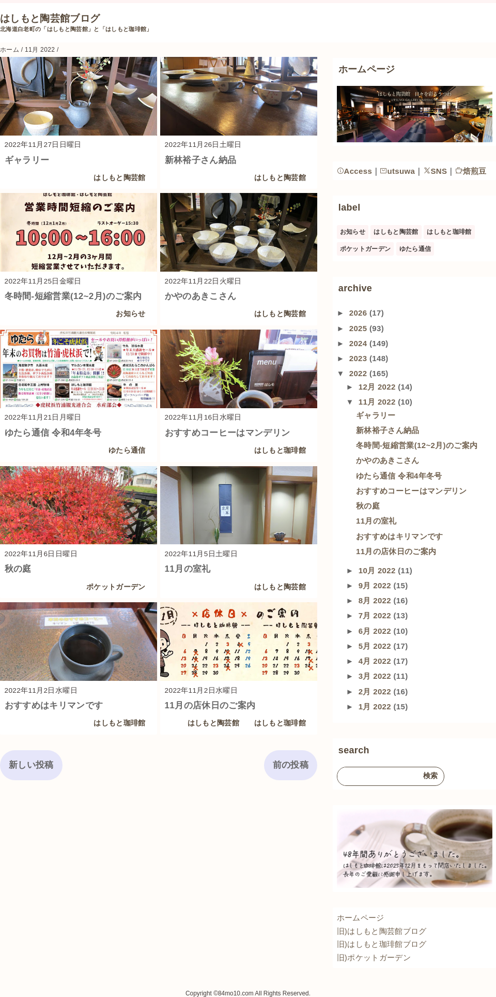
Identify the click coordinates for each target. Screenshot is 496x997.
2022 (359, 373)
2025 (359, 328)
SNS (435, 171)
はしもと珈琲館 (280, 450)
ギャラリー (27, 160)
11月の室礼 (188, 569)
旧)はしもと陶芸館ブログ (382, 931)
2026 (359, 312)
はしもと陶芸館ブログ (50, 18)
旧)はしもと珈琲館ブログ (382, 944)
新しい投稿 (31, 765)
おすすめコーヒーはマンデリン (227, 433)
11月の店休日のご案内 (210, 705)
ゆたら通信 (127, 450)
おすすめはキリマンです (54, 705)
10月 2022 (378, 570)
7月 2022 (376, 615)
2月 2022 (376, 691)
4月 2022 (376, 661)
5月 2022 (376, 646)
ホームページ (360, 917)
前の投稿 (290, 765)
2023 (359, 358)
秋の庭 (18, 569)
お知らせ (130, 314)
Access (355, 171)
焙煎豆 (471, 171)
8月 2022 (376, 600)
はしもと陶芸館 (119, 178)
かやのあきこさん (201, 296)
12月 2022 (378, 386)
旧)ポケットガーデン (374, 957)
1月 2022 (376, 706)
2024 (359, 343)
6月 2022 (376, 631)
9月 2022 (376, 585)
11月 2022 (378, 401)
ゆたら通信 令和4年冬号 (53, 433)
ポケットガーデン (116, 587)
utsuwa (397, 171)
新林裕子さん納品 (201, 160)
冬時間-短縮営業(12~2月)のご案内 (73, 296)
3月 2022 (376, 676)
